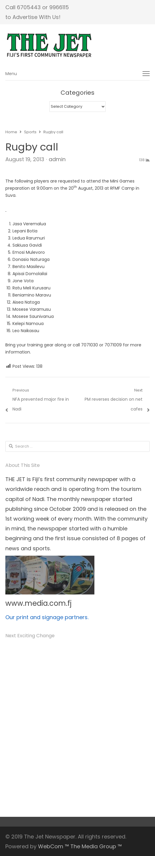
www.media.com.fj (38, 603)
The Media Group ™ (96, 846)
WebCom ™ (53, 846)
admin (57, 159)
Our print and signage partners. (46, 617)
